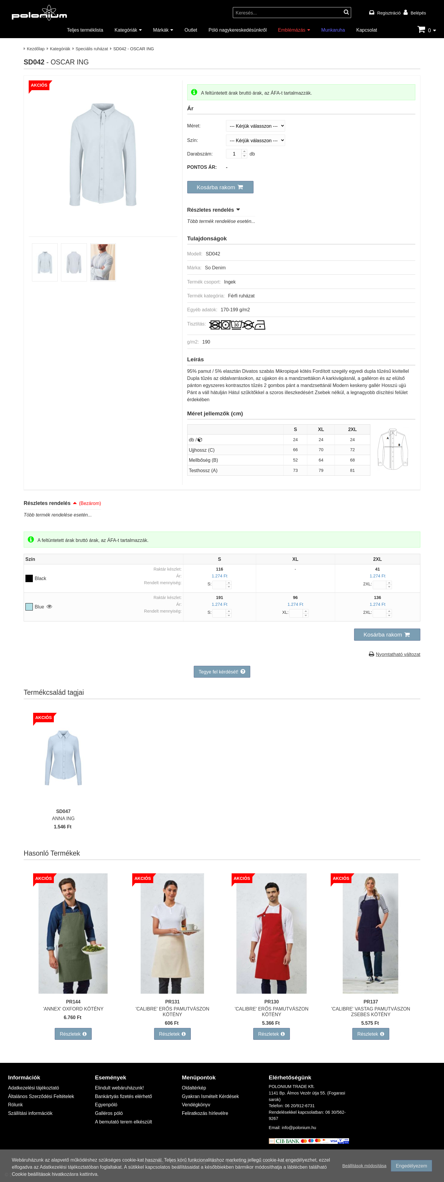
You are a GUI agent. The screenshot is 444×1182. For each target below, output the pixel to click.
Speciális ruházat (91, 48)
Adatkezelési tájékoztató (33, 1087)
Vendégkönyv (196, 1104)
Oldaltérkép (194, 1087)
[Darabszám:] (236, 153)
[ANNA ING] (63, 801)
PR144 (73, 1001)
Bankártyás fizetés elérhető (123, 1096)
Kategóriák (125, 30)
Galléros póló (109, 1113)
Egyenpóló (106, 1104)
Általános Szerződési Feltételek (41, 1096)
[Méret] (255, 126)
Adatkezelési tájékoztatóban (69, 1168)
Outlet (191, 30)
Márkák (161, 30)
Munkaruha (333, 30)
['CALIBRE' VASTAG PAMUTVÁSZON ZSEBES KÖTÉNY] (371, 992)
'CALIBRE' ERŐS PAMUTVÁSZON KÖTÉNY (172, 1011)
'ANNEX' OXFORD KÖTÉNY (73, 1008)
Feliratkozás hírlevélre (205, 1113)
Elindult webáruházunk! (119, 1087)
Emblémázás (291, 30)
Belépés (418, 13)
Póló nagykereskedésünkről (238, 30)
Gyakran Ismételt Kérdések (210, 1096)
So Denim (215, 267)
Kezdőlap (36, 48)
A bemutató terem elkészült (123, 1121)
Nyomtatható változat (398, 654)
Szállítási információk (30, 1113)
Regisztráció (389, 13)
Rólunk (15, 1104)
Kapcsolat (366, 30)
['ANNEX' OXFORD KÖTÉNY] (73, 992)
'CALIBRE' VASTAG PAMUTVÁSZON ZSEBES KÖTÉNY (370, 1011)
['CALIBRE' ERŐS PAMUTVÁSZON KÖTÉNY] (172, 992)
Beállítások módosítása (364, 1167)
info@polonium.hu (299, 1127)
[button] (220, 187)
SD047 (63, 811)
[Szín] (255, 140)
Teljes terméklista (85, 30)
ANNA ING (63, 818)
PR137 (371, 1001)
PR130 (271, 1001)
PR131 (172, 1001)
